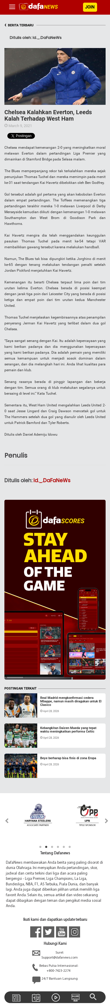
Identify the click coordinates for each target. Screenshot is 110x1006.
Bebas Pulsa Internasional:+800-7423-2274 (55, 969)
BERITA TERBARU (18, 25)
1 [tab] (40, 847)
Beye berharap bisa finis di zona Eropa (68, 758)
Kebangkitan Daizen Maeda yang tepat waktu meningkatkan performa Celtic (68, 729)
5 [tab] (64, 847)
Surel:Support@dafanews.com (55, 955)
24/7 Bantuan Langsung (55, 980)
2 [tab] (46, 847)
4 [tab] (58, 847)
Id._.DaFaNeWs (51, 480)
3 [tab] (52, 847)
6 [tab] (70, 847)
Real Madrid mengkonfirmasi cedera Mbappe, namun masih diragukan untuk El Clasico (70, 701)
